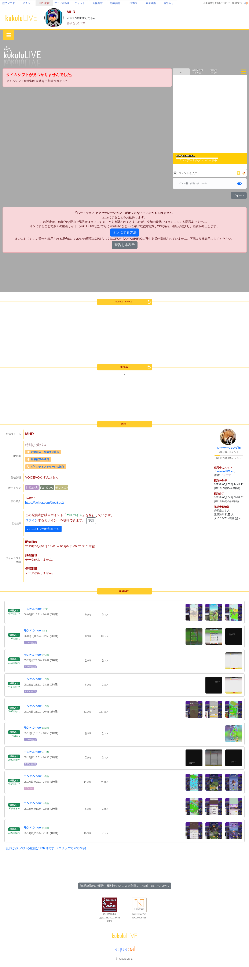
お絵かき (32, 487)
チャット (80, 3)
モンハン (61, 487)
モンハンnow (32, 609)
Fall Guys (46, 487)
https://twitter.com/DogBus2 (44, 502)
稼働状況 (237, 2)
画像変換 (151, 3)
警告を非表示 (124, 245)
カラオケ (29, 788)
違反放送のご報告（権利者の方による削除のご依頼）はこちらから (124, 885)
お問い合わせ (222, 2)
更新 (91, 520)
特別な (71, 23)
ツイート (239, 195)
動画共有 (115, 3)
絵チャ (26, 3)
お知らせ (169, 3)
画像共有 (97, 3)
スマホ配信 (30, 642)
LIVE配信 (44, 3)
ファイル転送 (62, 3)
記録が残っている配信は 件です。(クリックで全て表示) (46, 848)
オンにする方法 (124, 232)
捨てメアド (8, 3)
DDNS (133, 3)
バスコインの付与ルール (43, 528)
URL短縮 (207, 2)
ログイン (31, 520)
